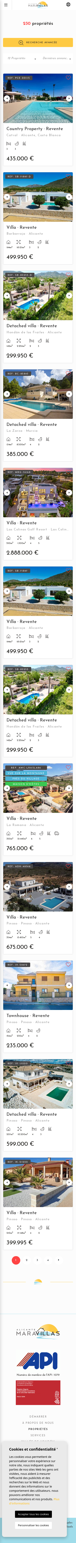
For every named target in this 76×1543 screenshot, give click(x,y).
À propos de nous (38, 1423)
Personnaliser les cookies (33, 1525)
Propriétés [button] (38, 1429)
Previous (7, 98)
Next (69, 98)
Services (38, 1435)
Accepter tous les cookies (33, 1514)
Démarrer (38, 1417)
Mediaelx (67, 1526)
